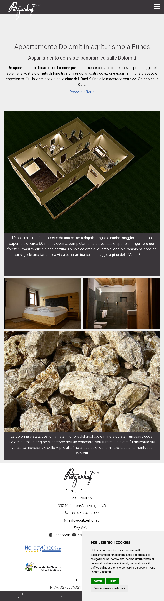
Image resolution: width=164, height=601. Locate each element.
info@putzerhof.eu (84, 520)
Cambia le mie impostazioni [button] (109, 588)
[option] (43, 303)
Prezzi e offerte (82, 92)
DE (78, 580)
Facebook (62, 535)
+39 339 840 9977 (84, 513)
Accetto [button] (98, 581)
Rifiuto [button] (112, 581)
